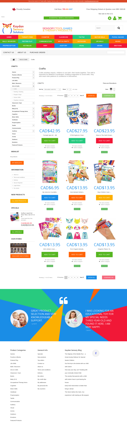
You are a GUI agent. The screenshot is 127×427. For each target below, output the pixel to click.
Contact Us (8, 52)
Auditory (63, 46)
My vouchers (41, 389)
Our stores (16, 188)
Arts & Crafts (63, 41)
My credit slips (42, 379)
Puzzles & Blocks (17, 75)
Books (117, 41)
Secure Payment (17, 182)
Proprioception (9, 46)
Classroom (63, 37)
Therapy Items (27, 37)
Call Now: (63, 9)
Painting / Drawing (18, 91)
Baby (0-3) (15, 108)
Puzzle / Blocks (118, 37)
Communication (45, 41)
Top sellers (41, 360)
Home (3, 16)
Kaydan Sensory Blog (73, 350)
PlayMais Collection (18, 100)
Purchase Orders (37, 52)
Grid (111, 89)
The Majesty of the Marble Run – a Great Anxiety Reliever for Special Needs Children (75, 357)
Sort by (41, 89)
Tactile (81, 37)
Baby (45, 46)
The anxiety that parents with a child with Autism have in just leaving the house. (76, 379)
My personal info (43, 385)
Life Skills (99, 41)
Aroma (99, 46)
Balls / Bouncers (9, 41)
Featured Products (17, 145)
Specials (15, 208)
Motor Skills (100, 37)
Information (17, 170)
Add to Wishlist (51, 146)
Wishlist (15, 151)
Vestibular (27, 46)
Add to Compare (50, 147)
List (114, 89)
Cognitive (45, 37)
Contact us (41, 363)
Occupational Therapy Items (20, 111)
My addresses (42, 382)
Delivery (15, 180)
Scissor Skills (17, 97)
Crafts (15, 89)
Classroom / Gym (17, 103)
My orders (41, 376)
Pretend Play (27, 41)
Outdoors (81, 41)
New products (18, 194)
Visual (81, 46)
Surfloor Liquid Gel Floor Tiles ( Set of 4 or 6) (28, 214)
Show (64, 89)
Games (9, 37)
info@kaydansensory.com (91, 1)
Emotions (118, 46)
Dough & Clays (17, 94)
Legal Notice (16, 185)
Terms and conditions (19, 177)
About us (22, 52)
